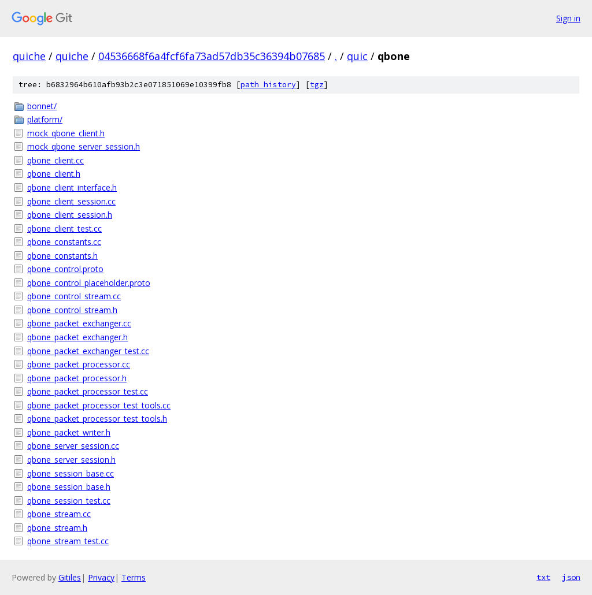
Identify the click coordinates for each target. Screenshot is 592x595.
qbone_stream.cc (59, 513)
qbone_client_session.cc (71, 201)
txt (543, 577)
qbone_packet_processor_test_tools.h (97, 418)
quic (357, 56)
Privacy (101, 577)
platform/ (44, 119)
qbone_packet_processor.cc (78, 364)
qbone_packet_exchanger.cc (79, 323)
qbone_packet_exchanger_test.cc (88, 350)
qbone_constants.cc (64, 241)
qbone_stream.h (57, 527)
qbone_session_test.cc (68, 500)
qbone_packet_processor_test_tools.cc (99, 405)
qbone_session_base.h (68, 486)
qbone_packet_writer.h (68, 432)
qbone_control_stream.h (72, 309)
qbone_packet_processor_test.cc (87, 391)
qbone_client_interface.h (72, 187)
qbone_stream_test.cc (68, 541)
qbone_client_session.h (69, 214)
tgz (317, 85)
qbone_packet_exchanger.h (77, 337)
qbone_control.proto (65, 268)
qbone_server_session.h (71, 459)
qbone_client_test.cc (64, 228)
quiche (29, 56)
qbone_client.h (53, 173)
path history (268, 85)
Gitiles (69, 577)
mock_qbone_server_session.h (83, 146)
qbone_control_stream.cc (74, 296)
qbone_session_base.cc (70, 473)
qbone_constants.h (62, 255)
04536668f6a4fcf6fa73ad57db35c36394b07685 (211, 56)
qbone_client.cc (55, 160)
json (571, 577)
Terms (133, 577)
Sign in (568, 18)
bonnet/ (42, 106)
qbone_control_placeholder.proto (88, 282)
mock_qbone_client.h (66, 133)
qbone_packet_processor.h (77, 378)
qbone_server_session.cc (73, 445)
